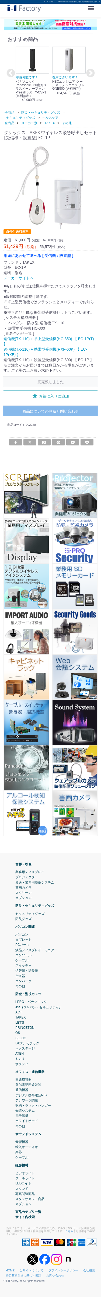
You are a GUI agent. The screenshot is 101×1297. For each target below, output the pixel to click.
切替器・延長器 (26, 970)
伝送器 (20, 976)
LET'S (19, 1022)
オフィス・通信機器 (29, 1071)
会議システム (25, 1111)
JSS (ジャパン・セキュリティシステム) (44, 1007)
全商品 (9, 112)
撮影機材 (21, 1165)
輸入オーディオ (26, 1147)
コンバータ (23, 981)
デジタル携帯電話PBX (31, 1095)
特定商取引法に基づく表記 (23, 1275)
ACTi (18, 1012)
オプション (23, 898)
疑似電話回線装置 (28, 1085)
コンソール (23, 955)
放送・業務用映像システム (34, 882)
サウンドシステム (28, 1134)
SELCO (20, 1038)
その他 (20, 986)
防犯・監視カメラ (28, 994)
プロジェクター (26, 877)
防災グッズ (23, 919)
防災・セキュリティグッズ (34, 906)
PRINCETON (24, 1028)
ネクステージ (25, 1048)
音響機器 (21, 1142)
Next (90, 73)
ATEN (19, 1053)
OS (17, 1033)
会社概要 (89, 1270)
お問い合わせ (55, 1275)
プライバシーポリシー (63, 1270)
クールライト (25, 1178)
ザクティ (21, 1064)
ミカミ (20, 1059)
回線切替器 (23, 1080)
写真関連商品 (25, 1193)
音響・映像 (23, 864)
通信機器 (21, 1090)
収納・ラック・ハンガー (33, 1105)
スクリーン (23, 893)
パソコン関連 (25, 926)
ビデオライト (25, 1173)
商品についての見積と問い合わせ (50, 411)
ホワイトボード (26, 1121)
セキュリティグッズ (29, 913)
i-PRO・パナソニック (31, 1002)
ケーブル (21, 960)
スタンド (21, 1188)
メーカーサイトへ (19, 278)
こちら (69, 1230)
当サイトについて (31, 1270)
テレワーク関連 (26, 1100)
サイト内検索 (25, 1217)
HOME (10, 1270)
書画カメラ (23, 887)
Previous (10, 73)
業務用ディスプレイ (29, 872)
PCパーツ (22, 945)
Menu (92, 6)
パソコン (21, 934)
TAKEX (20, 1017)
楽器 (18, 1152)
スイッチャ (23, 965)
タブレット (23, 940)
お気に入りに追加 (50, 396)
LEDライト (23, 1183)
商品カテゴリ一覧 (28, 1212)
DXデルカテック (27, 1043)
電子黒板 (21, 1116)
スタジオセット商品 (29, 1199)
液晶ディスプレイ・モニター (36, 950)
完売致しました (50, 381)
